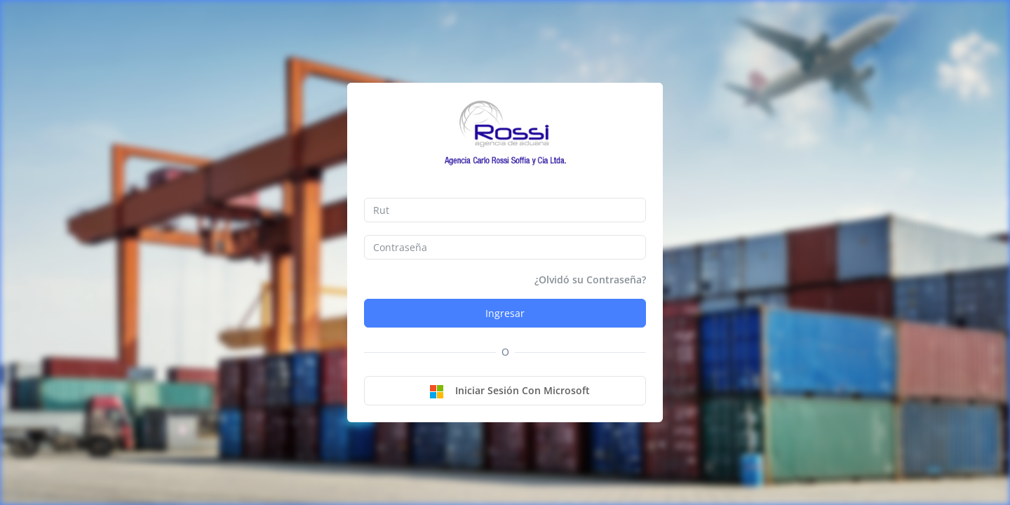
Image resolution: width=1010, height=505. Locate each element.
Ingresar (505, 313)
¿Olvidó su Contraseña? (590, 279)
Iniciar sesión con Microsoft (509, 391)
